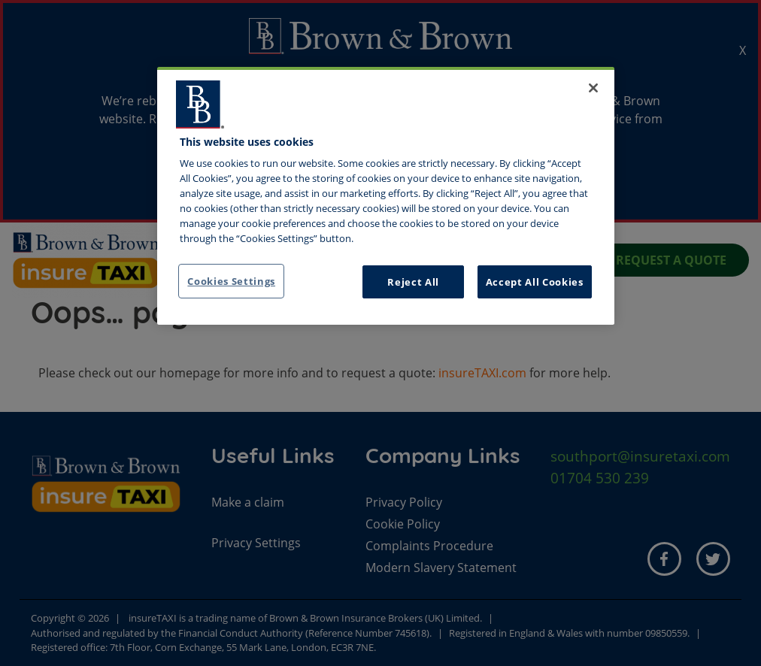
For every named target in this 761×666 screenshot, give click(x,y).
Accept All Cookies (535, 282)
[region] (385, 196)
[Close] (593, 87)
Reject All (413, 282)
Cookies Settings (231, 281)
